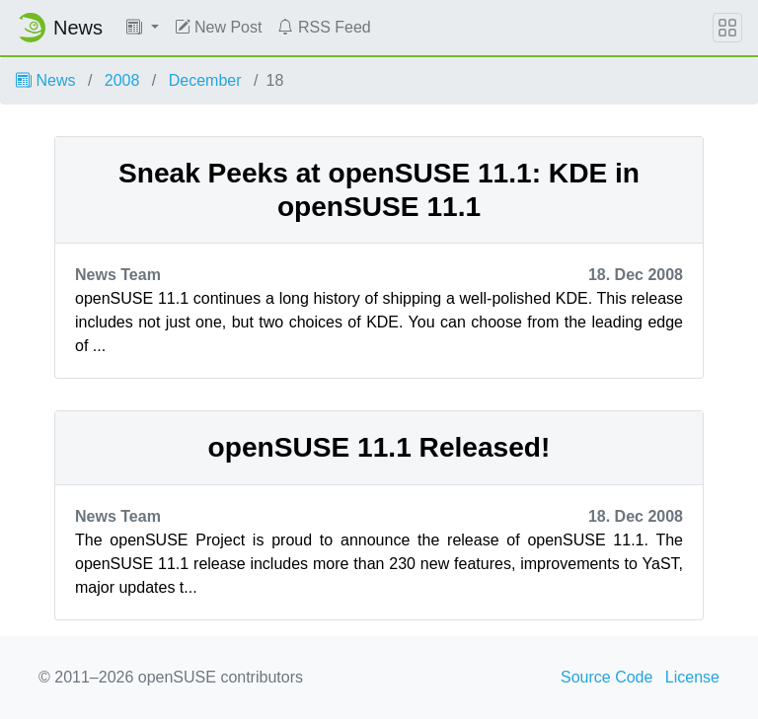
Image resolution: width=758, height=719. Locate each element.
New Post (219, 27)
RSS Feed (323, 27)
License (692, 677)
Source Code (606, 677)
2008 (122, 80)
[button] (142, 27)
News (45, 80)
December (205, 80)
